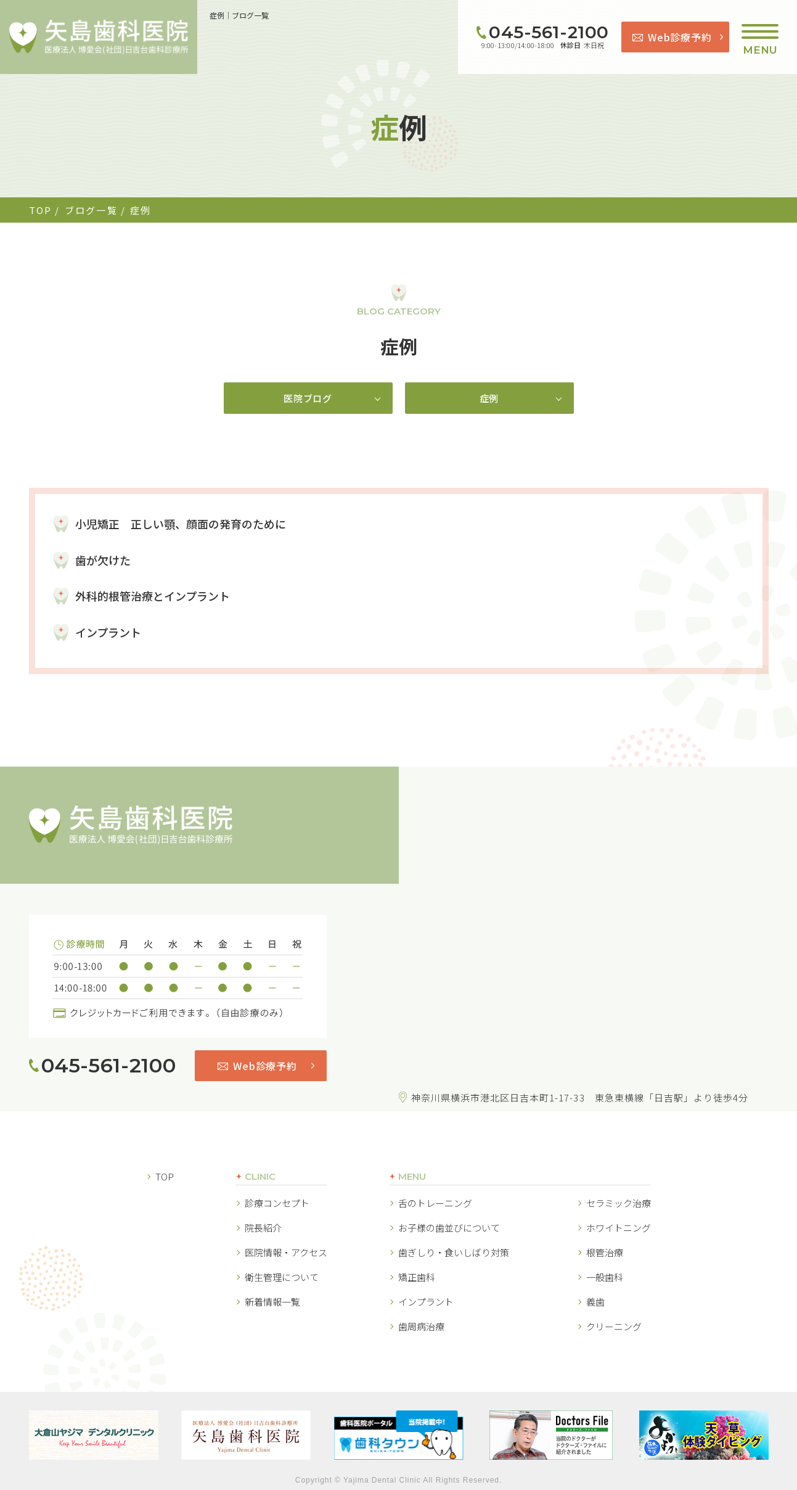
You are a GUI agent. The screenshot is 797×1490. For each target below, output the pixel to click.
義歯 (595, 1300)
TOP (40, 210)
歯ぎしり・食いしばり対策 (453, 1251)
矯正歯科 (416, 1276)
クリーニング (614, 1325)
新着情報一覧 (272, 1300)
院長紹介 (263, 1226)
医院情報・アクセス (286, 1251)
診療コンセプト (277, 1202)
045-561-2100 (549, 32)
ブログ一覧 (91, 210)
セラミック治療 (618, 1202)
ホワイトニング (618, 1226)
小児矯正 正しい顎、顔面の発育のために (180, 523)
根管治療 (604, 1251)
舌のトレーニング (435, 1202)
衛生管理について (282, 1276)
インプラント (108, 632)
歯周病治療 (421, 1325)
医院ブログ (308, 398)
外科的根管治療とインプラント (152, 596)
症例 (489, 398)
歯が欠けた (103, 559)
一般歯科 (604, 1276)
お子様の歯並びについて (449, 1226)
